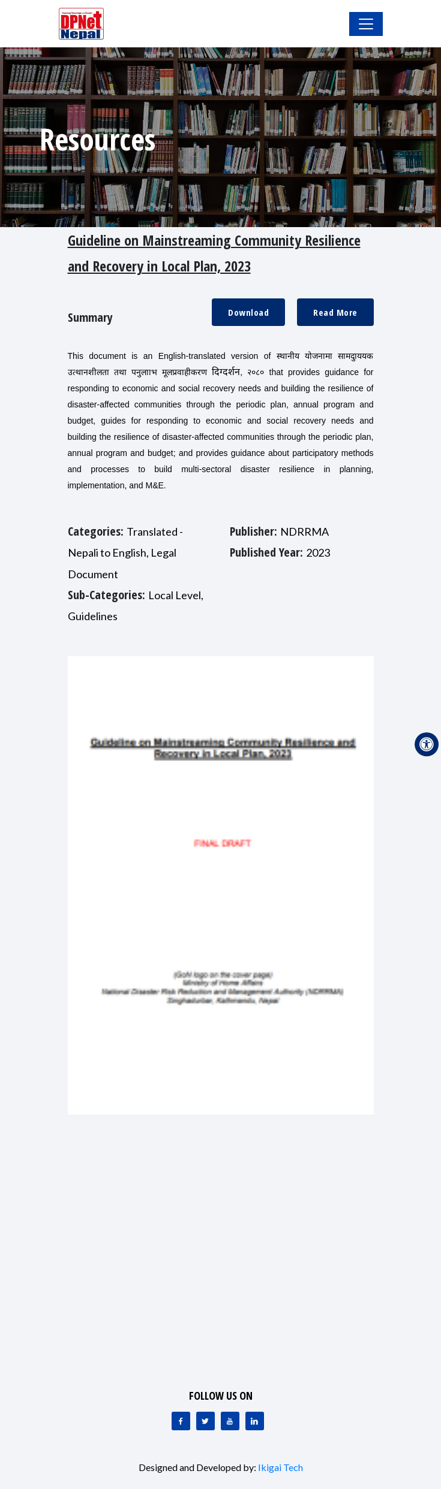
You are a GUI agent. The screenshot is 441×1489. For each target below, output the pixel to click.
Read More (335, 312)
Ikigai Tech (280, 1467)
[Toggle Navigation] (366, 24)
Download (248, 312)
